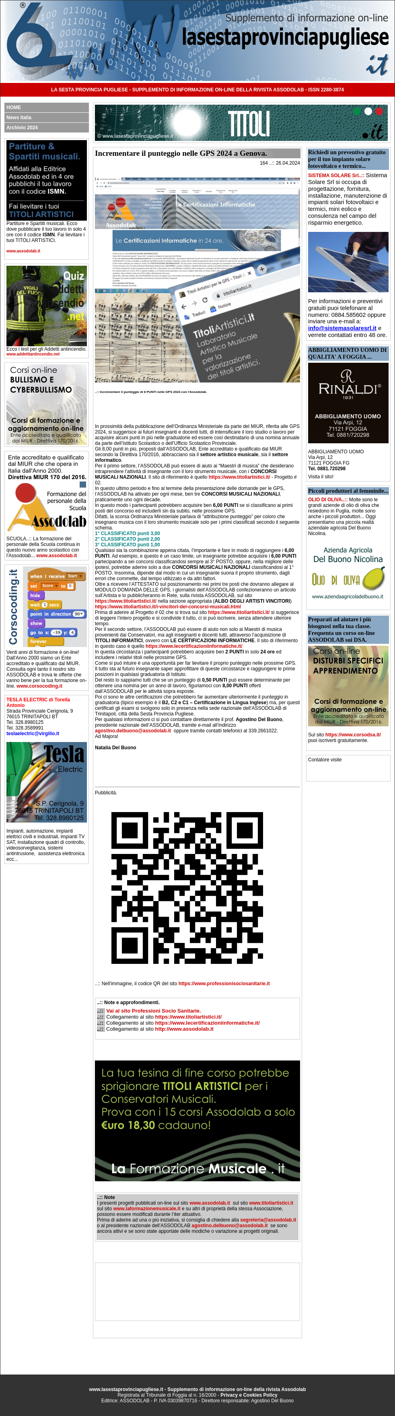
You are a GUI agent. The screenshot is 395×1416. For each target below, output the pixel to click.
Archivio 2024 (22, 127)
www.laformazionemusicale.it (147, 1208)
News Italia (18, 117)
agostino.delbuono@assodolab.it (133, 731)
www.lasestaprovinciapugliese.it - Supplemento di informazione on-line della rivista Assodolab (197, 1389)
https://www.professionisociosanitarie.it (224, 983)
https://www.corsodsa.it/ (353, 735)
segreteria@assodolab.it (268, 1220)
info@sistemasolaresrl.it (342, 328)
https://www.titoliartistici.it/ (239, 477)
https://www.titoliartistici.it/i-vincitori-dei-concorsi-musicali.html (168, 607)
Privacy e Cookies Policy (248, 1395)
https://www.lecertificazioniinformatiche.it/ (194, 646)
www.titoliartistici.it (271, 1203)
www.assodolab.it (23, 251)
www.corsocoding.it (39, 686)
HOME (13, 107)
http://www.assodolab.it (184, 1029)
